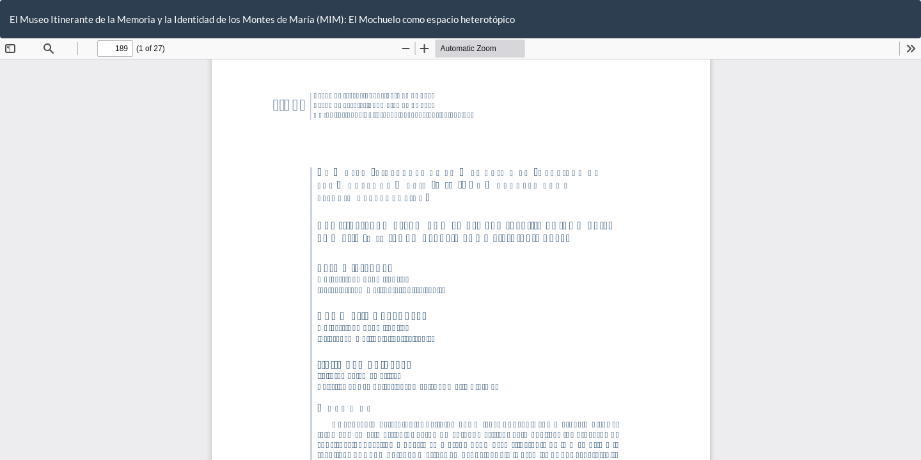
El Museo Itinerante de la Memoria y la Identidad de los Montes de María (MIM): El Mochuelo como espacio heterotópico (262, 19)
